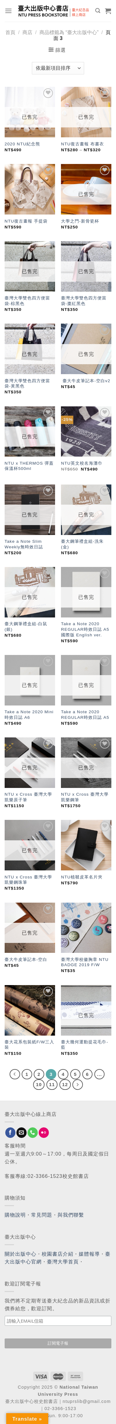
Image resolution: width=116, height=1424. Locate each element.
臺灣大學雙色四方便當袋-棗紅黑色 (83, 301)
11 (52, 1084)
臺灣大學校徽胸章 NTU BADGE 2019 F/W (85, 962)
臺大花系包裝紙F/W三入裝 (29, 1045)
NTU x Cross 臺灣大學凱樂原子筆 (28, 797)
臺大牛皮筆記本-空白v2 (85, 380)
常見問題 (41, 1215)
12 (65, 1084)
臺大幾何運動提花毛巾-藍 (84, 1045)
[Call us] (33, 1132)
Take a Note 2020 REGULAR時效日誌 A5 (85, 715)
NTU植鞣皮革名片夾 (81, 877)
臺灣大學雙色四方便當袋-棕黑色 (27, 301)
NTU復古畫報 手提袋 (26, 221)
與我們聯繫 (71, 1215)
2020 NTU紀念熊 (22, 144)
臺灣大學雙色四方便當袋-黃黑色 (27, 383)
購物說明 (15, 1215)
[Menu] (8, 10)
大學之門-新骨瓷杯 (80, 221)
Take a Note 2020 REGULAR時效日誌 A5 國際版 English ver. (85, 629)
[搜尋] (98, 11)
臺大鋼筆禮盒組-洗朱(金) (82, 544)
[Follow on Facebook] (10, 1132)
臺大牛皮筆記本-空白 (26, 959)
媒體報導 (89, 1254)
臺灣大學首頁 (63, 1261)
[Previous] (15, 1074)
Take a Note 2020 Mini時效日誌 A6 (29, 715)
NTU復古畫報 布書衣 (82, 144)
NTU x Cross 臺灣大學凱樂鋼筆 (85, 797)
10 (39, 1084)
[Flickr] (44, 1132)
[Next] (77, 1084)
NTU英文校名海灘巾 (81, 463)
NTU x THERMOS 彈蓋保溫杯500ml (29, 466)
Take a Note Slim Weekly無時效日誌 (24, 544)
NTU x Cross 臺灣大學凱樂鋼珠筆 (28, 880)
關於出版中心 (21, 1254)
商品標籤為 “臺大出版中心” (68, 32)
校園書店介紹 (58, 1254)
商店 (27, 32)
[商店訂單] (58, 68)
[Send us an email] (21, 1132)
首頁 (10, 32)
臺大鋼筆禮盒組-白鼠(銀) (26, 626)
